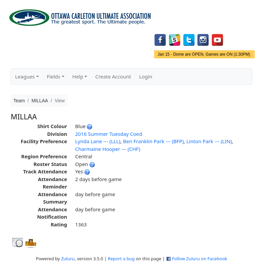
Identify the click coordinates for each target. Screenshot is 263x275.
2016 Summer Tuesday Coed (108, 133)
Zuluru (68, 259)
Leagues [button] (25, 76)
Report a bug (121, 259)
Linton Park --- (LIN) (209, 141)
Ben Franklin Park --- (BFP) (153, 141)
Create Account (113, 76)
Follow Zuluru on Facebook (199, 259)
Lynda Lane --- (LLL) (97, 141)
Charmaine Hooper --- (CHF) (107, 149)
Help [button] (77, 76)
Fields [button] (53, 76)
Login (145, 76)
